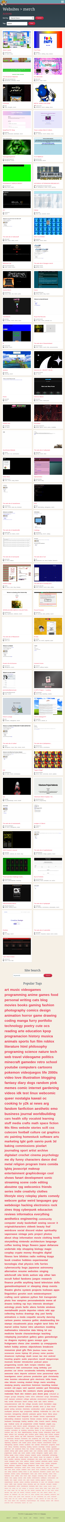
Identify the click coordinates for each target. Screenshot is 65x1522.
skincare (46, 1426)
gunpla (37, 427)
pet (10, 1494)
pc (58, 1394)
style (56, 1373)
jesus (55, 1414)
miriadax (48, 1447)
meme (49, 1300)
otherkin (25, 1414)
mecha (41, 1494)
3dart (6, 1469)
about (8, 1237)
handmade (16, 133)
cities (6, 1500)
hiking (40, 1330)
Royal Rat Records (40, 316)
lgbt (23, 1141)
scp (17, 1488)
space (44, 1123)
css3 (35, 1451)
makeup (34, 1168)
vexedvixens (6, 505)
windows (50, 1307)
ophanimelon (38, 479)
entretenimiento (36, 1477)
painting (16, 1136)
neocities (11, 1459)
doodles (29, 1477)
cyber (43, 1409)
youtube (6, 347)
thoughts (10, 107)
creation (15, 1453)
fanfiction (25, 1109)
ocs (11, 453)
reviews (10, 1214)
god (46, 1388)
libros (50, 1414)
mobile (24, 1442)
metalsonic (38, 107)
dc (53, 1428)
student (28, 1382)
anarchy (51, 1451)
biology (39, 1249)
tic (39, 1482)
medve (5, 585)
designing (20, 1397)
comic (22, 1088)
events (9, 267)
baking (9, 1146)
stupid (10, 1498)
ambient (7, 1451)
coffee (8, 1245)
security (41, 1317)
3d (54, 1141)
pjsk (45, 1376)
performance (51, 1469)
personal (40, 613)
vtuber (45, 187)
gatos (41, 1337)
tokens (13, 533)
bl (55, 1409)
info (37, 1263)
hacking (27, 1205)
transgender (50, 1297)
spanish (31, 1388)
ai (31, 1103)
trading (23, 1421)
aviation (28, 1453)
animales (51, 1436)
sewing (42, 1223)
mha (13, 1498)
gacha (51, 1453)
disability (7, 1480)
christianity (53, 1376)
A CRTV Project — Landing (42, 690)
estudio (46, 1451)
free (14, 1300)
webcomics (32, 1186)
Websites (11, 9)
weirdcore (10, 1230)
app (53, 1310)
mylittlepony (44, 1477)
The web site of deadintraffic (11, 530)
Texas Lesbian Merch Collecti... (43, 130)
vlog (38, 1426)
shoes (55, 1419)
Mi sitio (36, 636)
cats (35, 1000)
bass (29, 1490)
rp (42, 1343)
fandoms (26, 1278)
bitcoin (13, 1382)
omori (19, 1376)
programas (28, 1411)
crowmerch (6, 212)
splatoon (25, 1297)
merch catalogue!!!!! (40, 717)
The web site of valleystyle (42, 450)
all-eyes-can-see (39, 585)
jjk (36, 747)
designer (54, 1475)
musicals (9, 1362)
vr (28, 1286)
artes (45, 1459)
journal (26, 1114)
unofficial (41, 667)
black (37, 1486)
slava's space (7, 50)
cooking (11, 1103)
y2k (26, 1103)
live (5, 1457)
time (16, 1498)
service (7, 1436)
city (27, 1502)
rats (30, 1438)
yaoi (42, 1313)
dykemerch (37, 132)
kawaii (48, 934)
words (56, 1498)
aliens (33, 1307)
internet (34, 1088)
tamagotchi (30, 1498)
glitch (16, 1451)
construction (35, 1409)
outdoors (31, 1391)
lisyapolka (37, 719)
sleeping (36, 1286)
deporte (23, 1373)
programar (50, 1409)
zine (27, 1343)
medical (11, 1424)
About (8, 1518)
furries (44, 1263)
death (28, 1356)
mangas (24, 1465)
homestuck (31, 1136)
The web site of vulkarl (9, 743)
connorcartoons (38, 879)
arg (46, 1103)
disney (13, 1469)
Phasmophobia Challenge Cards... (13, 877)
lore (16, 1256)
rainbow (21, 1482)
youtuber (49, 1471)
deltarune (52, 1245)
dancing (50, 1317)
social (20, 1230)
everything (41, 1214)
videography (32, 1426)
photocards (10, 133)
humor (23, 1327)
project (38, 1234)
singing (43, 1271)
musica (47, 1036)
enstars (39, 1419)
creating (45, 1486)
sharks (40, 1391)
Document (37, 423)
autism (34, 1275)
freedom (42, 1424)
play (56, 1469)
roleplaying (10, 1337)
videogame (31, 1057)
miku (36, 1421)
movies (19, 747)
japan (43, 1245)
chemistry (26, 1409)
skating (54, 1421)
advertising (44, 1461)
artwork (43, 720)
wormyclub (6, 559)
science (31, 1052)
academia (35, 1438)
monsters (8, 1414)
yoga (54, 1404)
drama (37, 1430)
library (10, 1447)
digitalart (11, 1155)
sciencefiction (47, 1442)
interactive (24, 1330)
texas (52, 133)
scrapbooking (23, 1500)
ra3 (35, 559)
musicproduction (12, 1486)
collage (28, 1404)
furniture (31, 1434)
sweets (54, 1486)
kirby (53, 1424)
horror (27, 1015)
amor (42, 1406)
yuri (50, 1368)
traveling (9, 1359)
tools (35, 1401)
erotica (16, 1455)
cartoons (12, 853)
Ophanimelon (38, 477)
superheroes (13, 1463)
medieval (37, 1461)
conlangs (24, 1488)
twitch (12, 187)
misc (7, 1379)
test (4, 770)
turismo (52, 1426)
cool (50, 1173)
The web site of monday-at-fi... (43, 583)
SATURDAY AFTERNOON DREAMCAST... (47, 183)
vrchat (49, 1475)
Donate (15, 1518)
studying (9, 1385)
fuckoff (19, 800)
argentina (47, 640)
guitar (22, 1200)
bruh (35, 503)
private (8, 1490)
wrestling (51, 1382)
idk (19, 1093)
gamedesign (51, 1337)
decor (12, 1475)
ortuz (5, 719)
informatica (25, 1214)
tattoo (16, 320)
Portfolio (5, 930)
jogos (19, 1388)
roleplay (31, 1196)
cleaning (52, 1438)
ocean (35, 1356)
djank (5, 105)
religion (19, 1164)
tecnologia (11, 1263)
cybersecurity (13, 1267)
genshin (22, 1293)
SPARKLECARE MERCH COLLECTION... (15, 610)
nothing (41, 1256)
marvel (8, 1327)
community (45, 774)
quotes (39, 1455)
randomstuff (53, 1496)
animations (10, 1317)
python (34, 1297)
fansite (18, 1333)
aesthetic (42, 1109)
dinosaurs (18, 1401)
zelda (24, 1477)
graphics (49, 853)
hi (3, 343)
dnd (54, 1159)
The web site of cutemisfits (42, 930)
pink (53, 1083)
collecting (6, 373)
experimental (40, 1260)
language (51, 1241)
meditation (23, 1469)
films (14, 1127)
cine (54, 1411)
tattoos (11, 560)
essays (38, 1340)
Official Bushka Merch (9, 903)
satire (28, 1480)
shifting (41, 1488)
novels (20, 1365)
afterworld (37, 79)
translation (48, 1404)
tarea (11, 1477)
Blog (25, 1518)
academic (15, 1442)
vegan (49, 1488)
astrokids (6, 319)
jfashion (36, 1350)
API (30, 1518)
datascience (36, 1471)
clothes (37, 240)
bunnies (13, 1379)
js (45, 1406)
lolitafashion (14, 1494)
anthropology (53, 1455)
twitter (57, 1457)
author (41, 293)
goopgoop (37, 239)
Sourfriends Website (9, 450)
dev (22, 1394)
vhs (16, 1432)
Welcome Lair (7, 263)
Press (36, 1518)
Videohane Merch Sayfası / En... (44, 797)
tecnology (45, 1473)
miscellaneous (24, 1486)
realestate (9, 1394)
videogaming (8, 1444)
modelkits (53, 427)
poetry (29, 1026)
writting (43, 1467)
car (14, 1371)
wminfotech (37, 532)
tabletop (36, 1411)
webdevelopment (42, 1293)
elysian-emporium (39, 425)
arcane (6, 1496)
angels (48, 1424)
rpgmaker (54, 1447)
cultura (7, 1440)
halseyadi (37, 212)
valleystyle (37, 452)
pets (30, 1234)
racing (12, 1440)
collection (16, 613)
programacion (16, 1036)
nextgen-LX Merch (39, 823)
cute (39, 1026)
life (44, 1072)
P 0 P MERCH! (38, 157)
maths (27, 1397)
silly (25, 1118)
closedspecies (9, 1428)
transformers (39, 560)
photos (48, 1234)
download (19, 1484)
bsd (43, 1430)
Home (36, 290)
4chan (15, 1496)
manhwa (7, 1432)
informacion (44, 1444)
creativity (29, 1191)
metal (8, 1164)
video (9, 1077)
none (39, 1373)
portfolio (8, 320)
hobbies (26, 1260)
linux (34, 1093)
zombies (20, 1498)
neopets (32, 1480)
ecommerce (10, 1368)
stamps (8, 1323)
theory (6, 1465)
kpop (5, 133)
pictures (27, 1376)
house (57, 1471)
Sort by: (6, 18)
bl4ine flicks (6, 477)
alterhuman (8, 1449)
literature (12, 1046)
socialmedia (29, 1371)
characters (43, 934)
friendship (16, 1447)
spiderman (14, 1471)
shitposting (47, 1432)
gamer (39, 1414)
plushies (8, 1371)
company (27, 1455)
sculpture (27, 1444)
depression (30, 1436)
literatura (17, 1438)
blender (17, 1362)
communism (26, 1368)
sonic (48, 1177)
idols (51, 1467)
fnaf (48, 1226)
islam (58, 1494)
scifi (45, 1127)
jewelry (17, 1385)
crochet (23, 1155)
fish (41, 1297)
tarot (45, 1323)
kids (37, 1459)
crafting (9, 1297)
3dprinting (8, 1442)
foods (53, 1379)
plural (29, 1442)
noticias (36, 1457)
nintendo (24, 1241)
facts (11, 1480)
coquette (31, 1317)
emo (54, 1109)
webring (37, 1488)
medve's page (7, 583)
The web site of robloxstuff (11, 237)
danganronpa (52, 1359)
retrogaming (16, 1414)
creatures (57, 1482)
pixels (19, 1307)
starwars (12, 1399)
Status (42, 1518)
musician (10, 1496)
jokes (42, 1482)
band (13, 507)
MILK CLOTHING (39, 237)
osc (50, 1330)
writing (37, 293)
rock (54, 1205)
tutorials (37, 1444)
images (7, 1397)
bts (23, 1404)
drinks (37, 1498)
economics (48, 1428)
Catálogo (37, 530)
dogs (31, 1083)
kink (10, 1488)
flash (17, 1394)
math (35, 1123)
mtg (25, 1490)
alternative (11, 1271)
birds (26, 1275)
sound (42, 1428)
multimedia (44, 1411)
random (42, 1083)
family (49, 1313)
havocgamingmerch (8, 159)
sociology (38, 1449)
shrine (51, 107)
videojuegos (31, 1072)
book (7, 1260)
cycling (21, 1457)
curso (17, 1424)
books (22, 1005)
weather (30, 1421)
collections (41, 1498)
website (24, 1127)
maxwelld (6, 399)
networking (23, 1447)
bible (24, 1436)
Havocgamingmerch (9, 157)
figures (41, 427)
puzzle (22, 1310)
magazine (18, 1465)
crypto (18, 1252)
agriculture (7, 1492)
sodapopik (37, 905)
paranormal (48, 1373)
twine (50, 1350)
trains (45, 1401)
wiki (47, 1310)
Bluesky (43, 1514)
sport (24, 1150)
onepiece (33, 1455)
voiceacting (40, 1475)
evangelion (56, 1467)
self (19, 1490)
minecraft (12, 1062)
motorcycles (46, 400)
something (27, 1482)
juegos (36, 1278)
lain (54, 1275)
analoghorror (31, 1465)
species (15, 1444)
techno (45, 1419)
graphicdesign (9, 800)
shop (11, 53)
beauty (41, 1226)
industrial (38, 1467)
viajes (29, 1475)
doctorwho (34, 1492)
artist (44, 613)
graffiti (13, 1457)
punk (48, 1141)
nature (43, 1052)
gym (45, 1340)
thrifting (7, 1455)
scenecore (9, 1353)
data (33, 1330)
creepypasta (50, 1343)
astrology (9, 1307)
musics (52, 1490)
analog (48, 1449)
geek (35, 1484)
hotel (49, 1490)
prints (19, 293)
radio (33, 1256)
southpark (8, 1411)
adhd (43, 1490)
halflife (10, 1484)
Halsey (36, 210)
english (38, 1323)
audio (24, 1359)
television (47, 1282)
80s (24, 1391)
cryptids (46, 1453)
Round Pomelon (39, 610)
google (11, 1455)
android (51, 1356)
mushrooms (27, 1492)
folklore (40, 1486)
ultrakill (24, 1467)
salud (14, 1426)
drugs (57, 1436)
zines (8, 1209)
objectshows (7, 80)
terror (57, 1488)
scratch (8, 1388)
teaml (5, 240)
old (13, 1388)
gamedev (28, 1062)
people (25, 1426)
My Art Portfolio (38, 877)
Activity (7, 13)
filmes (23, 1449)
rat (51, 320)
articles (28, 1467)
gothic (35, 1320)
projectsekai (38, 1490)
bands (54, 1442)
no (6, 1340)
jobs (31, 1471)
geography (49, 1391)
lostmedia (56, 1459)
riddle (52, 1500)
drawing (18, 587)
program (32, 1164)
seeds (7, 533)
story (20, 1196)
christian (32, 1449)
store (9, 960)
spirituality (50, 1230)
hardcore (35, 1447)
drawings (29, 1313)
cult (46, 1482)
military (45, 1488)
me (7, 1159)
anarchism (26, 1385)
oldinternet (56, 1500)
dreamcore (9, 1356)
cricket (35, 1424)
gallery (33, 1337)
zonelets (35, 1343)
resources (10, 1350)
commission (31, 1488)
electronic (40, 1379)
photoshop (30, 1484)
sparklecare (10, 613)
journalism (22, 1337)
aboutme (11, 1186)
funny (20, 1159)
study (20, 1223)
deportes (31, 1310)
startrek (56, 1461)
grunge (13, 1397)
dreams (8, 1303)
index (41, 1492)
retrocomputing (17, 1502)
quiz (5, 1490)
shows (9, 1177)
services (19, 1409)
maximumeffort (38, 772)
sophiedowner (38, 852)
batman (26, 1457)
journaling (12, 1150)
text (16, 1434)
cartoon (9, 1320)
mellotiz (36, 639)
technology (14, 1026)
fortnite (41, 1307)
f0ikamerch (6, 639)
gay (55, 1200)
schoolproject (30, 1459)
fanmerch (55, 560)
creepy (30, 1401)
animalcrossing (34, 1482)
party (36, 1473)
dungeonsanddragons (31, 1500)
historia (55, 1430)
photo (8, 1300)
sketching (17, 1459)
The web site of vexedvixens (11, 503)
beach (22, 1496)
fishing (42, 1434)
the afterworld (38, 76)
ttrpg (16, 1209)
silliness (6, 1477)
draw (19, 1432)
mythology (20, 1356)
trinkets (21, 1444)
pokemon (12, 1072)
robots (40, 1310)
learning (48, 1118)
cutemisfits (37, 932)
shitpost (32, 1461)
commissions (16, 453)
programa (52, 1444)
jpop (46, 1394)
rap (24, 1303)
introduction (27, 1362)
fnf (56, 1323)
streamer (48, 1500)
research (46, 1278)
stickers (51, 53)
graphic (17, 1359)
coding (10, 1021)
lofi (45, 1498)
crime (21, 1461)
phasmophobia (11, 880)
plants (42, 1196)
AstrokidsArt (6, 316)
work (29, 1293)
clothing (43, 53)
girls (32, 1379)
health (16, 1118)
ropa (46, 1434)
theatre (9, 1290)
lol (45, 1330)
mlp (19, 1249)
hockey (41, 1432)
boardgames (10, 1376)
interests (37, 1303)
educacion (45, 1209)
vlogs (11, 1492)
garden (50, 1461)
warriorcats (13, 1406)
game (37, 1015)
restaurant (49, 1430)
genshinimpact (55, 1449)
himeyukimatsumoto (8, 265)
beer (35, 1496)
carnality (5, 799)
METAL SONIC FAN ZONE (42, 103)
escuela (35, 1404)
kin (29, 1494)
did (40, 1438)
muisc (37, 213)
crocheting (49, 1480)
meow (18, 1353)
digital (48, 1252)
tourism (51, 1434)
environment (42, 1399)
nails (6, 1471)
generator (7, 1494)
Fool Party (37, 50)
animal (33, 1469)
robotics (41, 1365)
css (51, 1127)
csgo (55, 1492)
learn (23, 1428)
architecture (38, 1241)
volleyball (52, 1394)
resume (22, 1271)
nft (5, 533)
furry (33, 1021)
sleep (45, 1286)
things (36, 1382)
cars (8, 1118)
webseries (12, 1465)
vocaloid (35, 1118)
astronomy (46, 1267)
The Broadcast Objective (10, 76)
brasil (25, 1401)
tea (6, 1416)
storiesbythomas (38, 292)
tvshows (48, 1290)
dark (27, 1365)
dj (19, 1430)
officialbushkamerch (8, 905)
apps (56, 1290)
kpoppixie (6, 132)
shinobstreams (7, 879)
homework (24, 1438)
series (9, 1191)
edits (52, 1498)
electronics (42, 1205)
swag (13, 480)
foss (28, 1449)
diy (16, 507)
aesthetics (12, 1218)
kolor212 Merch (39, 396)
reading (11, 1031)
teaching (45, 1333)
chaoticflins (6, 425)
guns (9, 1457)
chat (20, 1263)
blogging (48, 1077)
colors (55, 1453)
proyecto (24, 1502)
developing (31, 1486)
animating (37, 1494)
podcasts (47, 320)
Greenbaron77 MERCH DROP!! (12, 183)
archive (42, 1150)
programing (14, 1052)
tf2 (30, 1353)
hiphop (25, 1353)
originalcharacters (15, 1226)
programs (49, 1457)
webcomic (47, 1093)
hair (33, 1444)
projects (37, 1290)
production (37, 1376)
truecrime (25, 1419)
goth (30, 1141)
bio (57, 1320)
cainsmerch (6, 959)
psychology (50, 1155)
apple (53, 1471)
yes (31, 1416)
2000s (53, 1072)
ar (27, 1488)
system (26, 1290)
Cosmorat (6, 103)
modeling (24, 1430)
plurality (36, 1406)
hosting (6, 1498)
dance (45, 1159)
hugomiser (37, 612)
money (27, 1252)
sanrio (38, 1141)
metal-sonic (38, 105)
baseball (21, 1406)
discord (29, 1230)
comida (52, 1164)
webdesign (12, 1205)
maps (27, 1428)
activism (32, 1373)
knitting (17, 1303)
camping (26, 1463)
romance (26, 1320)
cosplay (9, 1252)
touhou (19, 1313)
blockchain (10, 1438)
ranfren (32, 1494)
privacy (36, 1353)
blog (5, 187)
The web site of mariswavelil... (12, 823)
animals (11, 1041)
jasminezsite (37, 159)
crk (46, 1490)
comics (37, 774)
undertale (10, 1249)
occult (8, 1278)
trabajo (12, 1490)
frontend (32, 1463)
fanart (19, 1177)
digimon (13, 1500)
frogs (47, 1438)
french (25, 1475)
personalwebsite (36, 1300)
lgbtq (8, 1168)
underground (53, 1494)
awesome (9, 1373)
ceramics (38, 934)
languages (43, 1200)
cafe (19, 1404)
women (34, 1442)
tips (18, 1492)
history (34, 1036)
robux (9, 240)
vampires (22, 1300)
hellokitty (41, 1371)
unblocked (39, 1397)
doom (40, 1394)
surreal (21, 1440)
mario (43, 1382)
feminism (19, 507)
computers (28, 1067)
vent (25, 1388)
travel (16, 1057)
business (12, 1114)
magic (48, 1249)
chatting (44, 1440)
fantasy (11, 1083)
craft (6, 1399)
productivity (7, 1502)
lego (21, 1411)
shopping (27, 1249)
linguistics (11, 1293)
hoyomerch (6, 665)
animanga (21, 1434)
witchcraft (10, 1275)
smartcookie (6, 345)
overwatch (48, 1484)
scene (24, 1182)
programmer (27, 1424)
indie (48, 587)
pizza (30, 1323)
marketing (44, 694)
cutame (5, 452)
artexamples (52, 907)
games (37, 80)
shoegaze (34, 1475)
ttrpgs (50, 1256)
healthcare (38, 1440)
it (57, 1223)
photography (15, 1010)
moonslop (6, 852)
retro (41, 1062)
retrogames (40, 1453)
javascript (20, 1168)
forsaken (37, 1463)
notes (21, 1475)
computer (10, 1223)
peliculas (33, 1399)
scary (50, 1440)
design (45, 853)
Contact (56, 1518)
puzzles (50, 1353)
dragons (12, 1340)
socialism (7, 1430)
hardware (8, 1421)
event (41, 1404)
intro (30, 1327)
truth (6, 1447)
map (19, 1494)
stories (55, 934)
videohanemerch (39, 799)
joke (6, 1486)
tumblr (11, 1401)
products (25, 1498)
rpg (20, 1186)
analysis (56, 1434)
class (31, 1457)
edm (46, 1436)
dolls (57, 1282)
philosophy (38, 1046)
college (26, 1399)
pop (40, 213)
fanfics (12, 1502)
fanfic (26, 1307)
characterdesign (31, 1333)
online (16, 1327)
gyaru (31, 1340)
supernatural (50, 1416)
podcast (38, 1362)
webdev (39, 1388)
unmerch (37, 665)
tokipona (6, 1488)
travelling (46, 1385)
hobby (15, 1346)
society (33, 1453)
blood (48, 1459)
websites (33, 1271)
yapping (15, 1477)
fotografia (25, 1416)
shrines (40, 1473)
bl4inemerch (6, 479)
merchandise (39, 160)
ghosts (21, 1451)
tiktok (32, 1428)
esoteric (42, 1465)
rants (47, 1467)
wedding (29, 1447)
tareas (31, 1473)
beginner (46, 1492)
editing (43, 1182)
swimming (31, 1430)
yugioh (15, 1492)
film (40, 1041)
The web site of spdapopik (42, 903)
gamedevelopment (15, 1286)
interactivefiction (9, 1467)
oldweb (31, 1226)
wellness (26, 1461)
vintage (22, 1234)
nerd (43, 1438)
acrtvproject (38, 692)
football (23, 1132)
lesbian (48, 133)
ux (53, 1457)
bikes (42, 1463)
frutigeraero (11, 1343)
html (24, 1046)
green (36, 1434)
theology (20, 1463)
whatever (18, 1419)
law (40, 1356)
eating (43, 1449)
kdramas (50, 1492)
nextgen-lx (37, 825)
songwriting (46, 1494)
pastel (7, 1409)
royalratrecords (38, 319)
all (54, 1300)
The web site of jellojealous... (43, 743)
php (38, 1484)
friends (47, 1186)
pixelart (41, 1146)
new (57, 1477)
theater (36, 1416)
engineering (28, 1218)
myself (42, 1359)
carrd (16, 1297)
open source (29, 1514)
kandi (53, 1432)
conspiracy (38, 1436)
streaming (18, 880)
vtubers (28, 1394)
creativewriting (40, 1496)
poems (17, 1320)
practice (26, 1451)
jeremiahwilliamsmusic (9, 690)
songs (46, 1397)
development (34, 1177)
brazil (57, 1444)
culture (35, 1132)
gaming (53, 187)
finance (9, 1282)
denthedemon (7, 772)
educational (24, 1379)
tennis (16, 1440)
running (20, 1382)
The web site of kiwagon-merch (43, 263)
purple (40, 1459)
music (41, 80)
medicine (9, 1333)
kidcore (19, 1426)
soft (13, 1449)
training (33, 1467)
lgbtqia (37, 1428)
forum (45, 1414)
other (45, 453)
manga (22, 1021)
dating (51, 1465)
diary (22, 1083)
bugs (25, 1267)
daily (38, 1500)
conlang (21, 1455)
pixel (18, 1350)
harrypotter (54, 1463)
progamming (10, 1365)
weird (31, 1200)
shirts (9, 293)
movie (37, 1237)
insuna (6, 293)
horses (42, 1416)
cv (5, 1438)
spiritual (53, 1488)
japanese (34, 1267)
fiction (53, 1123)
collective (40, 133)
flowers (34, 1245)
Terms (49, 1518)
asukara (5, 370)
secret (26, 1494)
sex (4, 797)
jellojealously (38, 745)
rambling (37, 1480)
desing (25, 1484)
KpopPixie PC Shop (9, 130)
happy (22, 1490)
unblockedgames (25, 1473)
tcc (50, 1411)
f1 (43, 1436)
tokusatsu (22, 1492)
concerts (44, 213)
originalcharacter (9, 1482)
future (29, 1469)
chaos (54, 1473)
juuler (5, 932)
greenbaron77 (7, 185)
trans (42, 1164)
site (19, 1275)
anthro (18, 1486)
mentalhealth (11, 1310)
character (23, 1459)
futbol (16, 1278)
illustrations (43, 1471)
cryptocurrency (29, 1440)
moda (22, 1317)
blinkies (23, 1256)
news (11, 587)
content (50, 1473)
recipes (33, 1365)
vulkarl (5, 745)
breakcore (48, 1346)
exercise (20, 1477)
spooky (18, 1473)
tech (53, 1052)
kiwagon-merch (38, 265)
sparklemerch (7, 612)
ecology (35, 1432)
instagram (12, 1461)
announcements (54, 347)
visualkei (55, 1484)
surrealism (14, 1430)
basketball (31, 1223)
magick (15, 1480)
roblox (12, 240)
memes (10, 1088)
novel (53, 1406)
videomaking (41, 507)
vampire (47, 1463)
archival (56, 1490)
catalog (47, 107)
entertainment (14, 1173)
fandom (50, 560)
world (57, 1432)
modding (50, 1327)
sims (24, 1480)
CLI (21, 1518)
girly (26, 1434)
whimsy (12, 1451)
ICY (4, 210)
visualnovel (18, 1449)
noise (43, 1353)
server (23, 1453)
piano (45, 1362)
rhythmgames (18, 1467)
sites (17, 1457)
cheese (6, 1484)
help (6, 1401)
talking (9, 1471)
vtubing (13, 1488)
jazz (6, 1406)
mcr (58, 1411)
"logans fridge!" (38, 770)
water (31, 1451)
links (48, 347)
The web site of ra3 (40, 557)
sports (23, 1041)
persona (16, 1411)
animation (13, 80)
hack (45, 1475)
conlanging (42, 1500)
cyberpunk (28, 1209)
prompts (18, 1469)
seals (22, 1494)
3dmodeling (54, 1397)
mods (55, 1451)
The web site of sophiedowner (43, 850)
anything (28, 1282)
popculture (33, 1359)
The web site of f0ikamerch (11, 636)
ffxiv (29, 1350)
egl (21, 1436)
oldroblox (33, 1490)
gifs (24, 1350)
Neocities (21, 1514)
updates (54, 774)
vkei (45, 1356)
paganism (43, 1480)
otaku (37, 1465)
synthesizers (43, 1469)
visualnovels (20, 1323)
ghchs (17, 1290)
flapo (36, 505)
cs (52, 1459)
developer (48, 1303)
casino (48, 1496)
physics (28, 1263)
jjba (19, 1453)
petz (12, 1432)
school (51, 1062)
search (47, 1421)
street (45, 240)
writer (17, 1461)
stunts (37, 400)
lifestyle (10, 1196)
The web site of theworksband (43, 343)
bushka (6, 907)
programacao (8, 1453)
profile (18, 1282)
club (16, 1490)
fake (12, 960)
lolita (48, 1379)
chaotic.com (6, 423)
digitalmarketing (27, 1432)
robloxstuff (6, 239)
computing (9, 1391)
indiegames (51, 1371)
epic (40, 1401)
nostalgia (22, 1098)
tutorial (48, 1498)
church (37, 1469)
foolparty (37, 52)
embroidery (51, 1482)
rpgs (48, 1365)
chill (20, 1442)
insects (41, 1421)
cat (43, 1132)
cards (9, 1469)
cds (12, 293)
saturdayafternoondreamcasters (43, 185)
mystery (22, 1340)
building (20, 1471)
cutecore (11, 1132)
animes (23, 1346)
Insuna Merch (7, 290)
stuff (8, 1123)
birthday (43, 1368)
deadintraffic (6, 532)
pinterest (19, 1399)
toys (29, 1303)
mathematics (11, 1330)
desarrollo (42, 1484)
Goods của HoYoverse (10, 663)
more (38, 1492)
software (46, 1136)
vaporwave (11, 1234)
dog (37, 1313)
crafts (26, 1123)
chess (21, 1343)
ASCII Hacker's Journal (10, 850)
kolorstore (37, 399)
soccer (51, 1223)
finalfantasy (7, 1475)
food (54, 995)
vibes (18, 1500)
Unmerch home (38, 663)
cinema (35, 1155)
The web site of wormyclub (11, 557)
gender (18, 1496)
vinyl (20, 1488)
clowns (19, 1391)
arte (21, 1031)
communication (51, 1477)
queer (19, 320)
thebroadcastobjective (9, 79)
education (33, 1031)
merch (8, 53)
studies (30, 1502)
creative (50, 694)
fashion (17, 480)
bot (44, 1457)
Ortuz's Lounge (7, 717)
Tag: (4, 23)
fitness (8, 1256)
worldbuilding (44, 1114)
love (18, 1077)
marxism (50, 1486)
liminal (25, 1471)
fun (32, 1041)
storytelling (11, 1241)
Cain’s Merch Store (9, 956)
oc (46, 720)
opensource (8, 1426)
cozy (41, 1426)
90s (7, 1127)
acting (12, 1409)
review (40, 1457)
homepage (16, 1421)
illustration (6, 720)
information (26, 1237)
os (28, 1471)
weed (19, 1416)
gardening (50, 1088)
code (33, 1182)
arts (56, 1136)
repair (14, 1484)
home (44, 1350)
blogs (25, 1245)
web (8, 1057)
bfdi (18, 1368)
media (16, 1123)
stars (16, 1373)
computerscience (11, 1404)
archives (7, 1463)
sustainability (45, 1455)
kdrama (39, 1442)
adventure (39, 1327)
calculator (16, 1482)
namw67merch (7, 52)
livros (6, 1459)
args (50, 1419)
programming (39, 533)
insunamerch (6, 292)
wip (41, 1275)
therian (32, 1419)
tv (20, 1103)
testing (17, 1245)
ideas (6, 1434)
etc (7, 1136)
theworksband (38, 345)
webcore (11, 1200)
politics (48, 1057)
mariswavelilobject (8, 825)
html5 (56, 1237)
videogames (7, 160)
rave (45, 1496)
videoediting (9, 1419)
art (5, 53)
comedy (53, 1196)
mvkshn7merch (38, 372)
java (35, 1394)
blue (48, 1406)
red (32, 1496)
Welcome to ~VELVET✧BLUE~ (43, 370)
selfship (17, 1475)
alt (21, 1424)
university (40, 1451)
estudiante (12, 1416)
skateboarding (47, 1320)
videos (40, 347)
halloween (17, 1428)
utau (7, 1382)
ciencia (9, 1500)
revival (6, 1461)
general (55, 1440)
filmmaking (54, 1388)
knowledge (42, 1447)
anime (49, 427)
